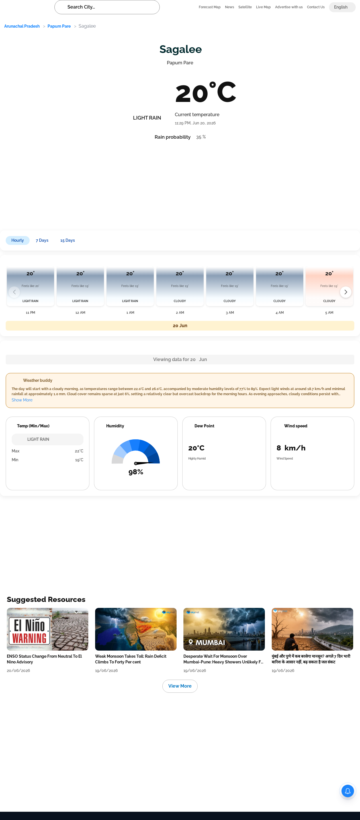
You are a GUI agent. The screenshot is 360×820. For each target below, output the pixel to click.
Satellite (245, 7)
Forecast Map (210, 7)
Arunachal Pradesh (22, 26)
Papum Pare (59, 26)
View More (180, 686)
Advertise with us (289, 7)
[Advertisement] (174, 183)
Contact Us (316, 7)
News (229, 7)
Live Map (263, 7)
